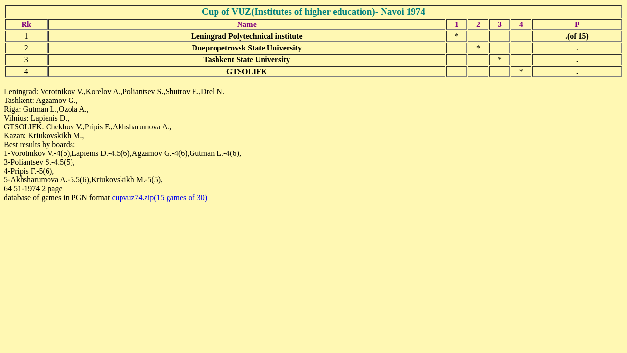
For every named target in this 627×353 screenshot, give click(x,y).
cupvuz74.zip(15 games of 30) (159, 197)
